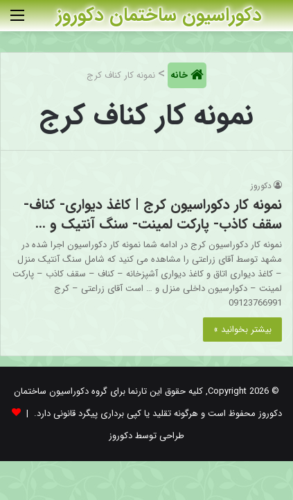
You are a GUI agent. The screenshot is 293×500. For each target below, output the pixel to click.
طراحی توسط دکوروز (146, 435)
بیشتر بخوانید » (242, 329)
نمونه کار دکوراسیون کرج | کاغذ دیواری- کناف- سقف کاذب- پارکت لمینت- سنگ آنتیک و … (153, 214)
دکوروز (261, 185)
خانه (180, 75)
